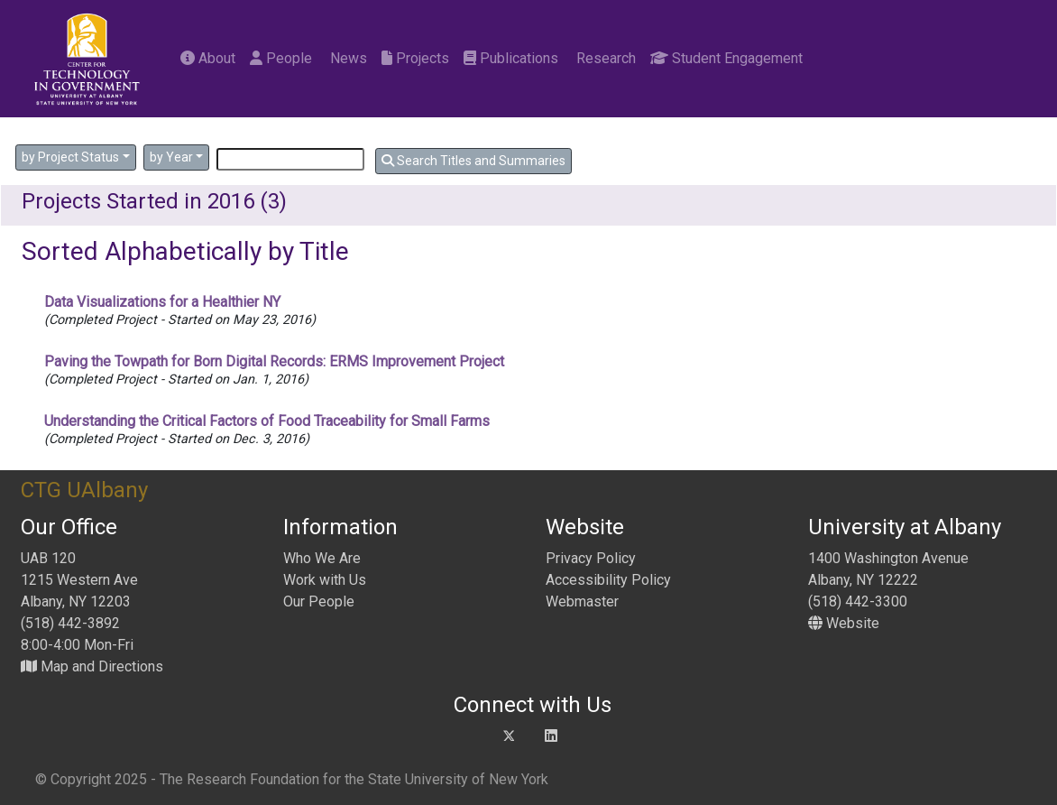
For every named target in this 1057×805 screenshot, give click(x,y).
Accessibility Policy (608, 579)
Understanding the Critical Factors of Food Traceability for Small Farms (267, 421)
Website (843, 623)
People (281, 58)
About (207, 58)
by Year (171, 157)
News (346, 58)
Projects (415, 58)
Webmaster (582, 601)
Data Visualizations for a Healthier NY (162, 301)
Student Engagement (726, 58)
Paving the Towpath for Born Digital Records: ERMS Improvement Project (274, 361)
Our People (318, 601)
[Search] (290, 159)
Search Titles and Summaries (473, 160)
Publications (511, 58)
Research (604, 58)
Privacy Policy (591, 558)
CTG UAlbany (84, 490)
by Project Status (70, 157)
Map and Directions (92, 666)
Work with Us (324, 579)
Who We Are (322, 558)
